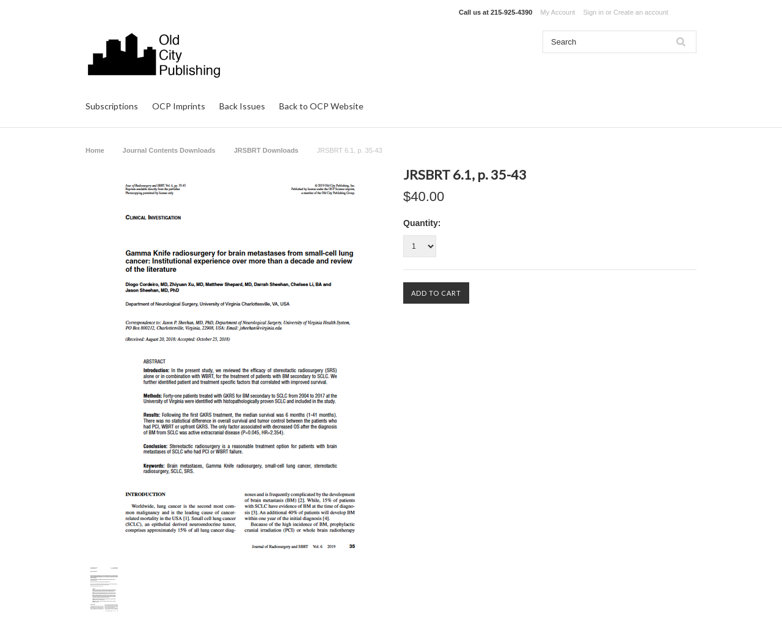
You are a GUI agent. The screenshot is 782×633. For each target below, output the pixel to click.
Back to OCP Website (321, 106)
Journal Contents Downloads (169, 150)
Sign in (593, 12)
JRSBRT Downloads (266, 150)
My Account (558, 12)
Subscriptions (112, 106)
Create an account (640, 12)
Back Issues (242, 106)
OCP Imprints (178, 106)
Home (95, 150)
